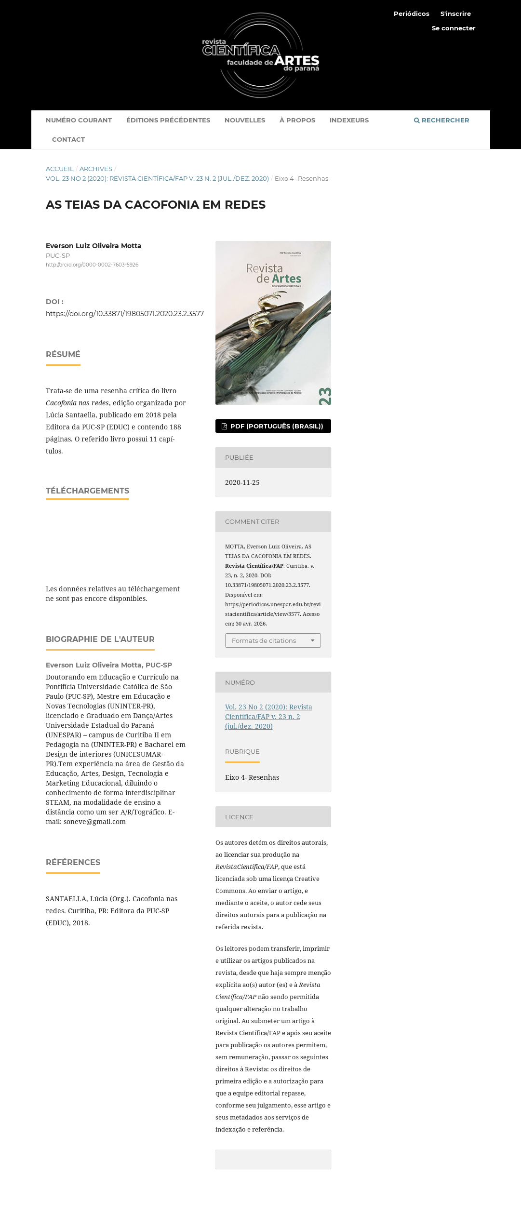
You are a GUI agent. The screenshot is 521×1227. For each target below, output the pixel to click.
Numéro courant (79, 120)
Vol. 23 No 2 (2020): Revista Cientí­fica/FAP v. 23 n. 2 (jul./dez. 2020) (157, 178)
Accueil (60, 169)
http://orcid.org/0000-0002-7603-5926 (92, 265)
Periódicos (411, 13)
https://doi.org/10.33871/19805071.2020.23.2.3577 (125, 313)
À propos (297, 120)
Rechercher (441, 120)
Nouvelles (245, 120)
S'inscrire (456, 13)
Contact (68, 139)
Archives (96, 169)
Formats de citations (264, 640)
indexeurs (349, 120)
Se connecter (454, 28)
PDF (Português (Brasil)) (275, 426)
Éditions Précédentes (168, 120)
